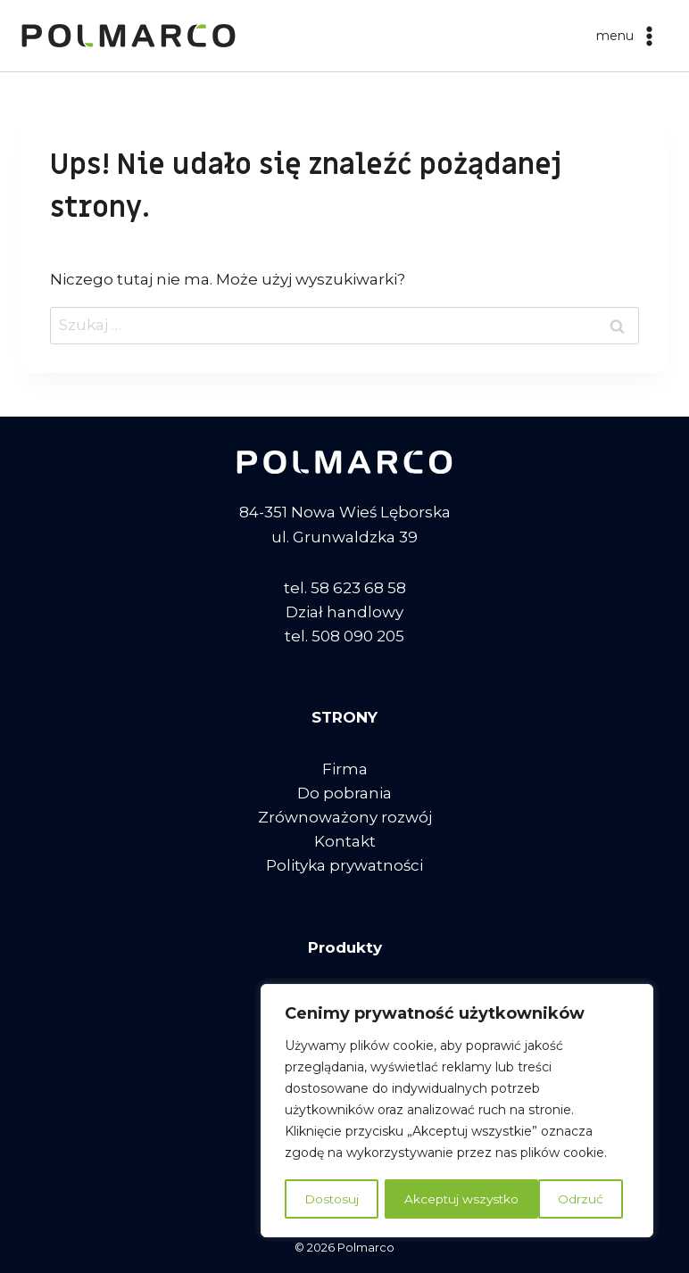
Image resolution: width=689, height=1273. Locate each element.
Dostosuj (331, 1199)
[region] (457, 1111)
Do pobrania (344, 793)
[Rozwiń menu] (628, 36)
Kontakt (345, 841)
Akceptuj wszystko (552, 1199)
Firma (345, 769)
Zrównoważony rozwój (345, 817)
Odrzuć (426, 1199)
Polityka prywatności (344, 865)
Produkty (345, 947)
